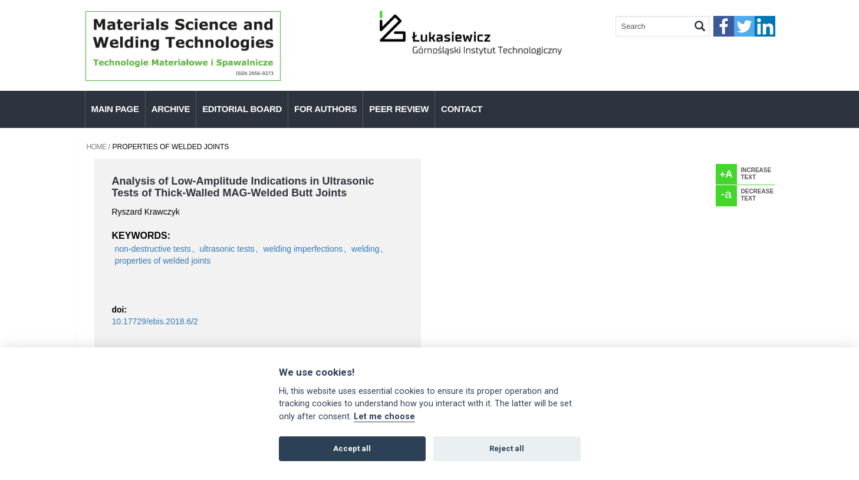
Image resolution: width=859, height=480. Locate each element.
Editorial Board (242, 109)
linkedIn (765, 26)
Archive (171, 109)
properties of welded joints (163, 260)
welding (365, 249)
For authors (325, 109)
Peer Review (399, 109)
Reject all (506, 448)
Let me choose (384, 417)
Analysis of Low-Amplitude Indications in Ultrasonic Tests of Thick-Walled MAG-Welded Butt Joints (243, 187)
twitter (744, 26)
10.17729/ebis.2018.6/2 (155, 321)
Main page (115, 109)
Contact (461, 109)
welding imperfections (303, 249)
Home (97, 147)
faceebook (723, 26)
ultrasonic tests (226, 249)
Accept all (352, 448)
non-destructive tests (153, 249)
